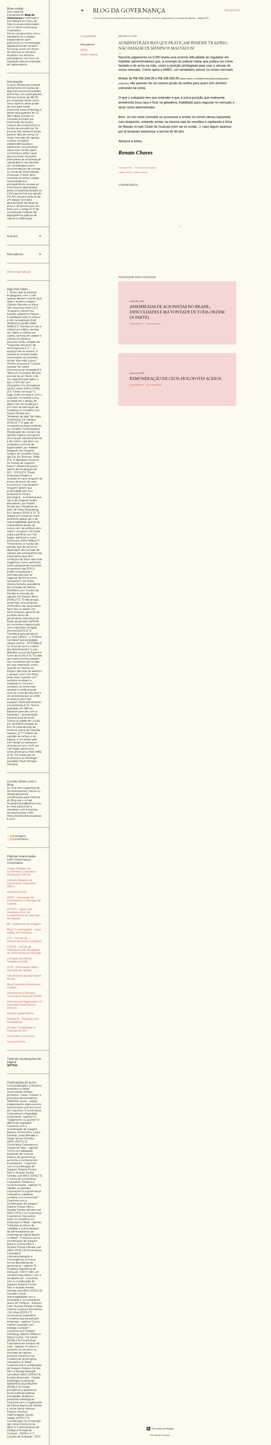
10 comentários (153, 385)
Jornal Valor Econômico (21, 1036)
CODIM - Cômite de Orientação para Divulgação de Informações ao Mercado (24, 950)
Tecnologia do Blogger (160, 1429)
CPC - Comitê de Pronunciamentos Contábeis (24, 940)
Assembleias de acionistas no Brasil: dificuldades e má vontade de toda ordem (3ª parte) (177, 312)
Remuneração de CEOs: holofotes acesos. (176, 378)
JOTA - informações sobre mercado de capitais (22, 969)
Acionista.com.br (17, 891)
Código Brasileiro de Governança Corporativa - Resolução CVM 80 (22, 871)
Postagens (18, 836)
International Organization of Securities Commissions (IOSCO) (24, 1004)
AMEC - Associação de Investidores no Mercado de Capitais (24, 900)
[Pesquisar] (232, 10)
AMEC (84, 50)
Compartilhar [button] (88, 36)
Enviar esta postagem (146, 167)
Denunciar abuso (19, 271)
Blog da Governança (129, 10)
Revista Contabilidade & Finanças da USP (21, 1029)
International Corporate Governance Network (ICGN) (24, 994)
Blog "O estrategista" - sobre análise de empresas (24, 931)
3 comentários (153, 323)
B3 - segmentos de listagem (24, 924)
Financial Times (16, 1041)
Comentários (19, 839)
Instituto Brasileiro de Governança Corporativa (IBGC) (21, 883)
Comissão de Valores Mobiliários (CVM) (19, 960)
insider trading (88, 54)
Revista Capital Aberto (20, 1013)
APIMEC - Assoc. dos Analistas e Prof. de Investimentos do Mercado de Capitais (23, 914)
